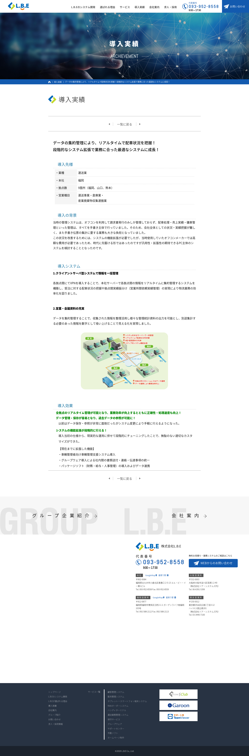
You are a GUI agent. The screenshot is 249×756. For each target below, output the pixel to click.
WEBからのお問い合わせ (216, 563)
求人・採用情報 (55, 723)
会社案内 (154, 7)
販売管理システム (116, 696)
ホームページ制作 (116, 737)
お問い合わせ (237, 6)
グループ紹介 (54, 714)
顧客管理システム (116, 691)
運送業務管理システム (118, 714)
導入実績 (140, 7)
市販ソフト (113, 732)
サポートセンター (116, 728)
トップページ (54, 691)
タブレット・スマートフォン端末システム (127, 701)
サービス (125, 7)
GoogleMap (150, 575)
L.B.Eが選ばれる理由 (57, 701)
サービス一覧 (94, 691)
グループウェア (115, 723)
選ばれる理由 (107, 7)
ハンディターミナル (117, 710)
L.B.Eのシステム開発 (83, 7)
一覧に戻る (124, 124)
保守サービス (114, 719)
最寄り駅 (162, 575)
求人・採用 (170, 7)
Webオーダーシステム (118, 705)
